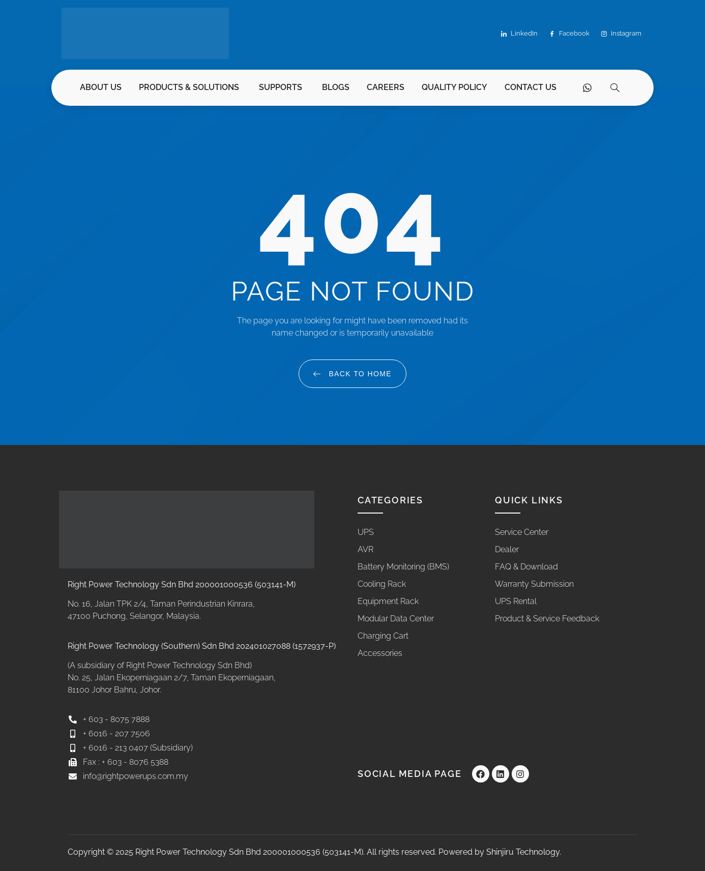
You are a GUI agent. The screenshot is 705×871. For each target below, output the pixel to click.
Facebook (569, 34)
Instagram (621, 34)
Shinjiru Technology (523, 852)
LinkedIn (519, 34)
